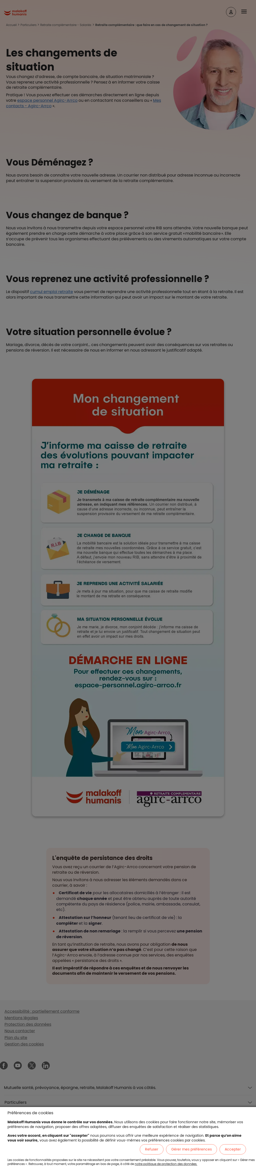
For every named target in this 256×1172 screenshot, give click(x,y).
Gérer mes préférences (191, 1149)
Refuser (151, 1149)
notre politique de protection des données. (166, 1164)
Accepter (233, 1149)
